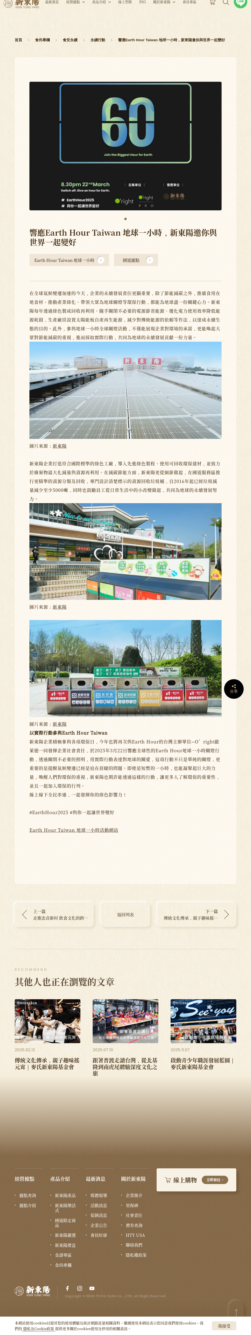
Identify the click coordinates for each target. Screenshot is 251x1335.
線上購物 (196, 1179)
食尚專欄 (63, 1265)
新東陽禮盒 (65, 1245)
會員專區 (189, 17)
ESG (142, 17)
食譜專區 (63, 1255)
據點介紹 (27, 1205)
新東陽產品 (65, 1195)
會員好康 (98, 1235)
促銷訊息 (98, 1215)
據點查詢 (27, 1195)
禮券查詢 (134, 1225)
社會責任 (134, 1215)
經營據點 (73, 17)
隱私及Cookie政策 (38, 1328)
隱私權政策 (136, 1255)
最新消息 (52, 17)
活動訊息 (98, 1205)
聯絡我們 (134, 1244)
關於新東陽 (161, 17)
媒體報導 (98, 1195)
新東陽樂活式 (65, 1208)
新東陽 (60, 446)
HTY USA (135, 1235)
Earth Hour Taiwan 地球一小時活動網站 (73, 830)
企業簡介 (134, 1195)
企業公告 (98, 1225)
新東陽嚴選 (65, 1235)
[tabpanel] (125, 146)
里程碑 (132, 1205)
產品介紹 (99, 17)
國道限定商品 (65, 1223)
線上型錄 (125, 17)
